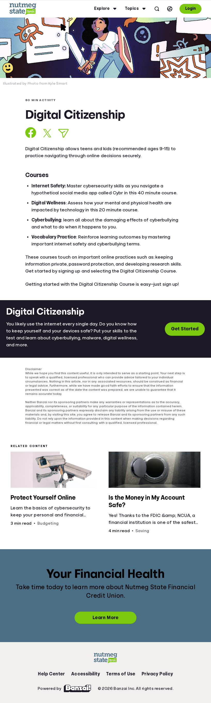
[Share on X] (47, 133)
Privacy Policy (157, 674)
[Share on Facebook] (30, 132)
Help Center (51, 674)
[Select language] (170, 8)
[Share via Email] (63, 133)
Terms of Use (120, 674)
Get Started (185, 328)
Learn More (105, 617)
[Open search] (157, 8)
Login (190, 8)
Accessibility (85, 674)
